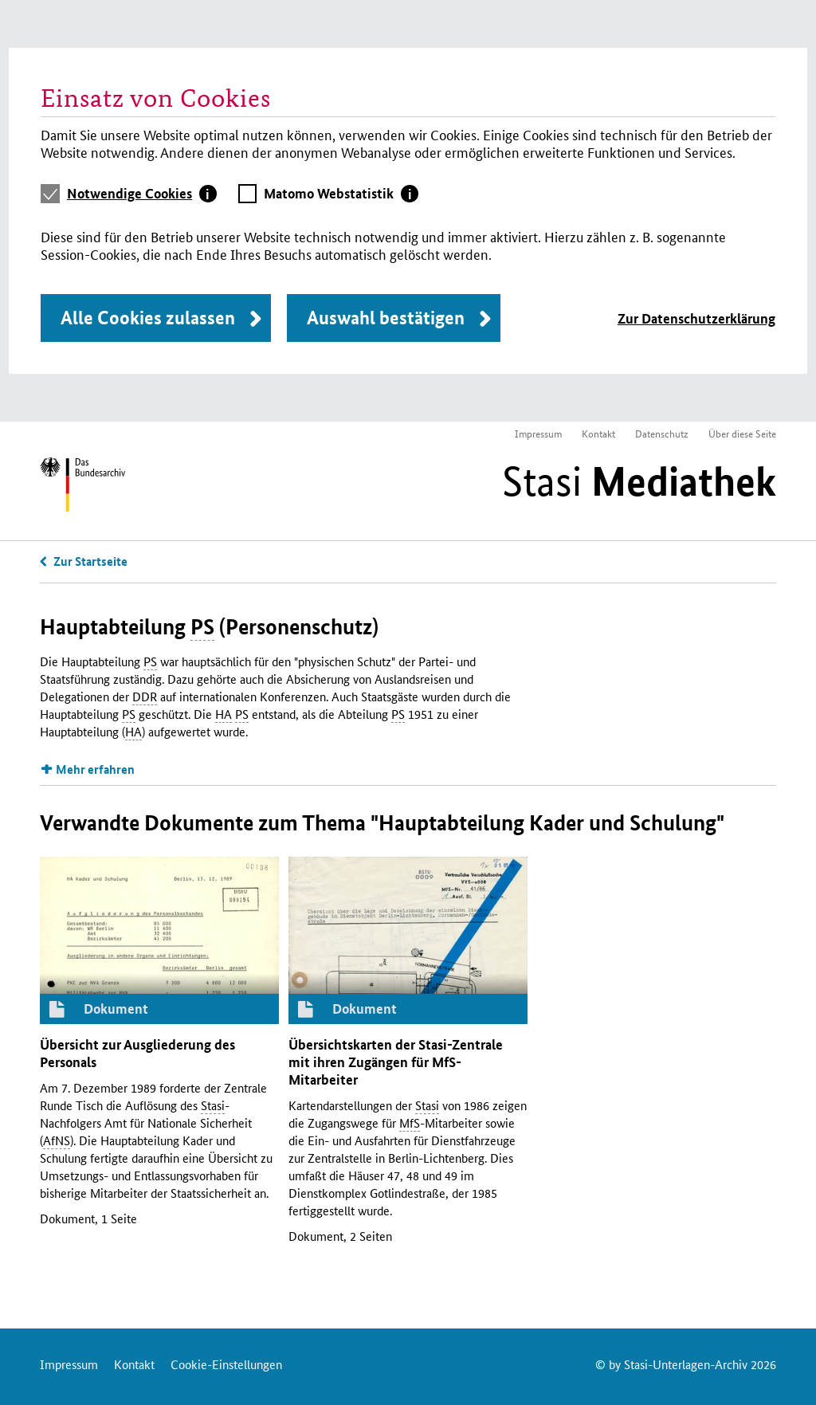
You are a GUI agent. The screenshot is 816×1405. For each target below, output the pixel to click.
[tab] (142, 193)
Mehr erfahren (95, 769)
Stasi (639, 481)
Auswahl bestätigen (386, 317)
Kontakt (598, 433)
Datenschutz (661, 433)
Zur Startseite (90, 561)
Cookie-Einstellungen (226, 1364)
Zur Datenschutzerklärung (696, 318)
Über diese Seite (742, 433)
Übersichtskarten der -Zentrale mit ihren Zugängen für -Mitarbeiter (395, 1062)
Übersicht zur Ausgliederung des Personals (137, 1053)
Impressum (538, 433)
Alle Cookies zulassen (148, 317)
